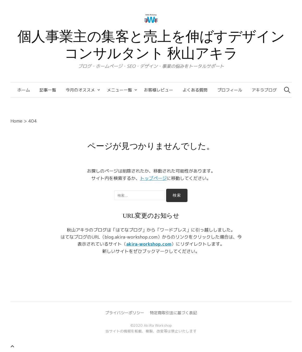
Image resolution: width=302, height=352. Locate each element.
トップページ (153, 178)
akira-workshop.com (148, 244)
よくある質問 (195, 90)
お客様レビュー (158, 90)
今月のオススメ (80, 90)
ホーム (23, 90)
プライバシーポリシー (124, 312)
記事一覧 (47, 90)
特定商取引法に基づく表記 (173, 312)
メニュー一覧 (119, 90)
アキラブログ (264, 90)
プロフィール (229, 90)
